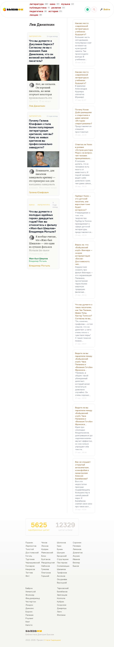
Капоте (29, 625)
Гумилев (45, 569)
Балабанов (62, 591)
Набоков (45, 566)
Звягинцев (62, 595)
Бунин (60, 549)
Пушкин (29, 542)
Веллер (76, 562)
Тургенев (30, 559)
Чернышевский (33, 562)
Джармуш (61, 608)
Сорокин (77, 542)
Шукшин (61, 552)
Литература (35, 36)
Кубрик (60, 601)
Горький (45, 576)
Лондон (29, 605)
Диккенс (30, 608)
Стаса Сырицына (52, 640)
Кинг (28, 621)
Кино (32, 205)
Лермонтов (31, 546)
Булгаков (45, 559)
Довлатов (78, 552)
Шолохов (61, 542)
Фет (28, 576)
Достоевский (32, 552)
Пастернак (62, 562)
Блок (43, 556)
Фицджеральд (33, 598)
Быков (76, 566)
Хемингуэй (31, 591)
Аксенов (61, 576)
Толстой (30, 549)
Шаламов (61, 569)
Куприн (44, 549)
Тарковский (63, 588)
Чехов (44, 542)
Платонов (46, 572)
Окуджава (62, 579)
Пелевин (77, 546)
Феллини (61, 615)
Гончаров (30, 566)
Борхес (29, 611)
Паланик (30, 615)
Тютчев (29, 572)
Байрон (29, 588)
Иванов (76, 559)
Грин (59, 546)
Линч (59, 611)
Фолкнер (30, 595)
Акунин (76, 556)
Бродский (62, 556)
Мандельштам (48, 562)
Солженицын (63, 566)
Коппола (61, 598)
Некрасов (30, 569)
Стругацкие (63, 559)
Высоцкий (62, 582)
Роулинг (29, 618)
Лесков (44, 546)
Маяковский (47, 552)
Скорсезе (61, 605)
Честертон (31, 601)
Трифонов (62, 572)
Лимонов (77, 549)
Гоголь (29, 556)
